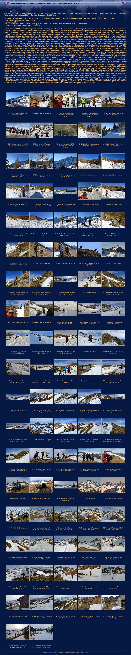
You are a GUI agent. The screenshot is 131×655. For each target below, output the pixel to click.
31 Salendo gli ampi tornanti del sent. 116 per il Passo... (18, 293)
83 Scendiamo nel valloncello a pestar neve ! (65, 587)
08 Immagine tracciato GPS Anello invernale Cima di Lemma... (65, 145)
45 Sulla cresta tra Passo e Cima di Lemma (113, 352)
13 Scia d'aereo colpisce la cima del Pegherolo (65, 175)
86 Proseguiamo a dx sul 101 (18, 616)
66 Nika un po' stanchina (17, 498)
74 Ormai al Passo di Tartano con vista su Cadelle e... (89, 528)
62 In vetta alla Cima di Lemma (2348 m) (41, 469)
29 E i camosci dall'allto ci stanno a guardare (89, 264)
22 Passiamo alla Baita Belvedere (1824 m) (41, 234)
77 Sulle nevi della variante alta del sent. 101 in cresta (41, 558)
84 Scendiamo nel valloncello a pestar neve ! (89, 587)
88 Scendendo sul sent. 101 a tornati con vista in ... (65, 617)
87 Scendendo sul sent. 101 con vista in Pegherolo (42, 617)
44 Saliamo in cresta (89, 351)
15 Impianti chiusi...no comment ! (113, 175)
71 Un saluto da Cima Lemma (18, 528)
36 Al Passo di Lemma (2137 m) (18, 322)
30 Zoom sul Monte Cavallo (113, 263)
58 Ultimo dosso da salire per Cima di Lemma (65, 440)
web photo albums (63, 652)
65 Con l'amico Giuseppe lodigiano (113, 469)
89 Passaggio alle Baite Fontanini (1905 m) (89, 617)
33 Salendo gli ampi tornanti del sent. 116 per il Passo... (65, 293)
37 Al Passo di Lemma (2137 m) (42, 322)
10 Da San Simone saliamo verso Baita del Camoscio (113, 144)
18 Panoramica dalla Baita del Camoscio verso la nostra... (65, 205)
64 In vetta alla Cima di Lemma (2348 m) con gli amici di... (89, 469)
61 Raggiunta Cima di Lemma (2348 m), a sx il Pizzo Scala (18, 469)
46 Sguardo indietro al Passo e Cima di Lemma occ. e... (17, 381)
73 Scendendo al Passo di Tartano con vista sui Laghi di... (65, 528)
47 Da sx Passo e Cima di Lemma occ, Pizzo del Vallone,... (42, 381)
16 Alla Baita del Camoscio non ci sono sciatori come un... (18, 205)
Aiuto (86, 652)
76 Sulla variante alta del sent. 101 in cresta (18, 558)
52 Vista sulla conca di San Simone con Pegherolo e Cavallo (42, 411)
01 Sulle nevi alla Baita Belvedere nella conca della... (18, 113)
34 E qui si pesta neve (89, 292)
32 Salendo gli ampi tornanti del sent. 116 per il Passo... (41, 293)
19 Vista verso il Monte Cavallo (89, 204)
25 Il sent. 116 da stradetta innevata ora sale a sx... (113, 234)
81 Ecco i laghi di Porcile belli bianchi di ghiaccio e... (18, 587)
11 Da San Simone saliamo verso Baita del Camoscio (18, 175)
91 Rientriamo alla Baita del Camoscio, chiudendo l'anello (18, 646)
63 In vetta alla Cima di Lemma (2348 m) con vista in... (65, 469)
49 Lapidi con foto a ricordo (89, 381)
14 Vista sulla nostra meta (89, 175)
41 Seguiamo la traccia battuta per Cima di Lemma (18, 352)
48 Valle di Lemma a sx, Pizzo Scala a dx (65, 381)
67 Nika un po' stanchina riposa (41, 498)
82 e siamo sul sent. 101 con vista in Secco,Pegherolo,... (41, 587)
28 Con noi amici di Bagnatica (65, 263)
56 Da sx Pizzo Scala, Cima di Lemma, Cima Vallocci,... (18, 440)
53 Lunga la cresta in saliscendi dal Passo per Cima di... (65, 411)
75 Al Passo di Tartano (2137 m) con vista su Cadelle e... (113, 528)
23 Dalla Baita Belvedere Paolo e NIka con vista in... (65, 234)
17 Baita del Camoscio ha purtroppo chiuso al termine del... (42, 205)
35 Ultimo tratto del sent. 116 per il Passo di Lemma (113, 293)
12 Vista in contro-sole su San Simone (41, 175)
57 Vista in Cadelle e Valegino (41, 440)
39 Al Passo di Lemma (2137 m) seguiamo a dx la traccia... (89, 322)
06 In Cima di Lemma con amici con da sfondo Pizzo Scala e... (18, 144)
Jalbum (73, 652)
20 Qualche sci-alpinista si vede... (113, 204)
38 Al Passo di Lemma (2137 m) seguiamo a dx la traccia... (65, 322)
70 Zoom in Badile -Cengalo (113, 498)
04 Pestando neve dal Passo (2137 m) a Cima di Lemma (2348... (89, 114)
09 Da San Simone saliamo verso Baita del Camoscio (89, 144)
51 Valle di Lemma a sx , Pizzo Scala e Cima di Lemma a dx (18, 411)
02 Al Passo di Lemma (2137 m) (42, 113)
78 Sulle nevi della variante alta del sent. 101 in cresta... (65, 558)
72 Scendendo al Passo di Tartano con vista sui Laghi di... (41, 528)
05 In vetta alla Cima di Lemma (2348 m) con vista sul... (113, 113)
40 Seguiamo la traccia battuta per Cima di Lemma (113, 322)
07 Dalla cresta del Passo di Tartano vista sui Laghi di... (41, 144)
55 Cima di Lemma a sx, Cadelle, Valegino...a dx (113, 411)
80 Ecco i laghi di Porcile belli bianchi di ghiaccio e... (113, 558)
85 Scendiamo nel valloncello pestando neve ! (113, 587)
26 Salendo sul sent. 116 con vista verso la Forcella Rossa (18, 264)
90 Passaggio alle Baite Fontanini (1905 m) (113, 617)
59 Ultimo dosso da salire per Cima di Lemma (89, 440)
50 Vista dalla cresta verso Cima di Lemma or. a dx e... (113, 381)
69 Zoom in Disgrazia (89, 498)
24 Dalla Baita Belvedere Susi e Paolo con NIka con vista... (89, 234)
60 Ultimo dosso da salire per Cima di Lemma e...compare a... (113, 440)
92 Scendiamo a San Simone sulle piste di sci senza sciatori (41, 646)
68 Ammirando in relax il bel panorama (65, 499)
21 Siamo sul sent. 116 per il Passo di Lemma (18, 234)
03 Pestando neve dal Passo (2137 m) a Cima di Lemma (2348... (65, 114)
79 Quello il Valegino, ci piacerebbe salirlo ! (89, 558)
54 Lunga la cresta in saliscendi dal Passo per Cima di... (89, 411)
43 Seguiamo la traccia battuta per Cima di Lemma (65, 352)
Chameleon (79, 652)
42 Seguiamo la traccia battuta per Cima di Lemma (41, 352)
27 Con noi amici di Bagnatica (42, 263)
